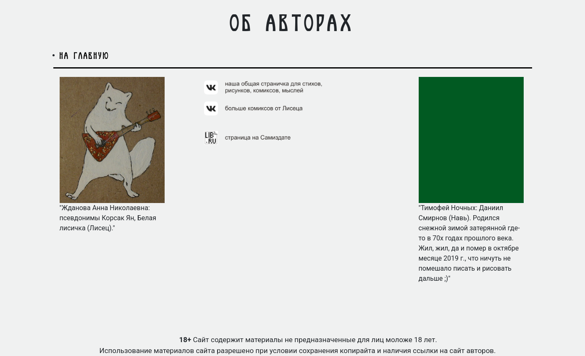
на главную (85, 55)
